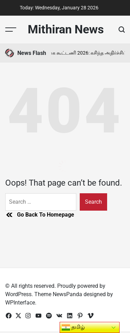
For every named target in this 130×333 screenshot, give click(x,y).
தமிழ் (73, 327)
